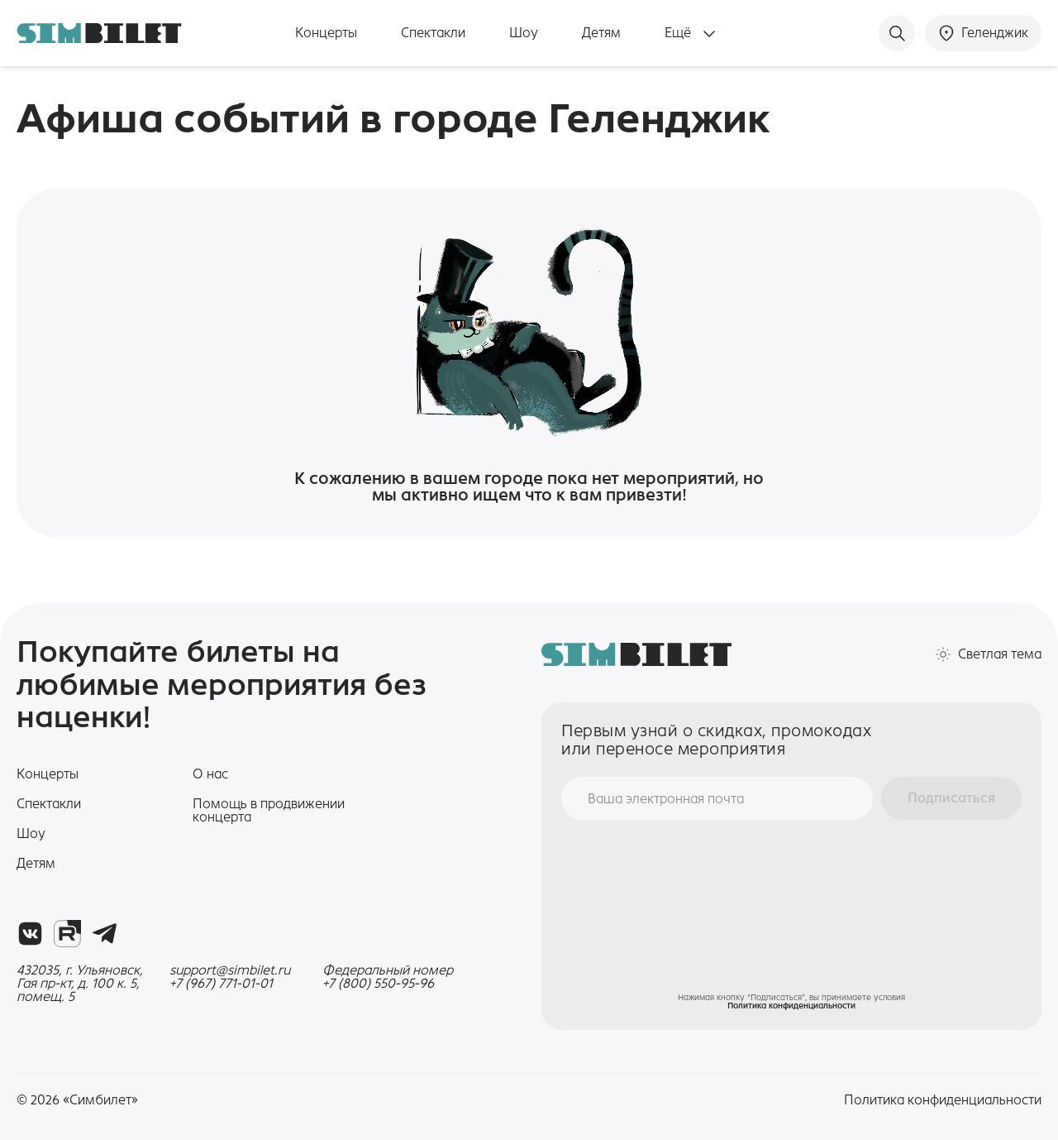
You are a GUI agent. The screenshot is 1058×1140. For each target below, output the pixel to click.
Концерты (326, 33)
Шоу (523, 33)
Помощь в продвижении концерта (269, 810)
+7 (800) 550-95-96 (378, 983)
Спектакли (433, 33)
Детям (601, 33)
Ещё (690, 33)
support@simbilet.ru (229, 970)
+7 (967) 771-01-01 (221, 983)
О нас (210, 774)
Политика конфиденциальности (791, 1005)
